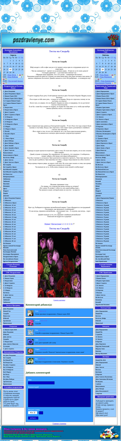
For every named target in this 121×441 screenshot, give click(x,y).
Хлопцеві (99, 193)
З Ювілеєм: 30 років (102, 215)
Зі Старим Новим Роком (104, 101)
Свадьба (6, 313)
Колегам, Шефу (101, 157)
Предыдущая (56, 224)
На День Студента (9, 365)
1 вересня (99, 393)
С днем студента (8, 349)
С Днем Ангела (8, 160)
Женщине (6, 186)
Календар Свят (101, 254)
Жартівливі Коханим (102, 304)
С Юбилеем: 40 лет (9, 222)
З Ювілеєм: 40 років (102, 222)
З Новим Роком (101, 278)
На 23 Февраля (8, 369)
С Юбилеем (7, 200)
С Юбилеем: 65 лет (9, 234)
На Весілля (99, 164)
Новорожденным (8, 176)
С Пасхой (6, 131)
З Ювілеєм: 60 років (102, 231)
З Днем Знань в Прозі (103, 148)
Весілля (98, 316)
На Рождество (7, 362)
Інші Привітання (101, 261)
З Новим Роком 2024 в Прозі (105, 98)
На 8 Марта (7, 372)
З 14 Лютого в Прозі (102, 119)
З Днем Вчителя (101, 150)
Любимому (6, 179)
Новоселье (6, 316)
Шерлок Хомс (100, 349)
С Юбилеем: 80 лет (9, 241)
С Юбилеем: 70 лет (9, 236)
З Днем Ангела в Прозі (103, 162)
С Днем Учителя (8, 150)
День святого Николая (10, 344)
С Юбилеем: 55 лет (9, 229)
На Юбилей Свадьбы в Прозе (13, 172)
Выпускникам (8, 153)
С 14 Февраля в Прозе (10, 119)
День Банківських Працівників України (104, 82)
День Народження (102, 311)
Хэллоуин (6, 346)
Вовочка (98, 351)
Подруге (6, 191)
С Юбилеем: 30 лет (9, 215)
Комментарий (33, 387)
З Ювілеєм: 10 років (102, 205)
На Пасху (6, 292)
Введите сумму (34, 410)
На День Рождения (9, 355)
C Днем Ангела (8, 295)
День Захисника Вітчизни (104, 379)
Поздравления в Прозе (10, 256)
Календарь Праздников (11, 254)
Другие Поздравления (10, 261)
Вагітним (99, 372)
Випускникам (100, 153)
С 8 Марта (6, 126)
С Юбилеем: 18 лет (9, 207)
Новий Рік (99, 313)
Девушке (6, 195)
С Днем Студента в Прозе (11, 114)
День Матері (100, 389)
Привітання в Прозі (102, 256)
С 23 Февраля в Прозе (10, 124)
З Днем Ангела (100, 160)
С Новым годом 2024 (10, 329)
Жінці (97, 186)
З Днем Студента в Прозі (104, 114)
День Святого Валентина (104, 377)
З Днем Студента (101, 112)
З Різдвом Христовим (103, 107)
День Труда (11, 75)
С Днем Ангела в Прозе (11, 162)
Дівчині (98, 195)
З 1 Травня (99, 136)
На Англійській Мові (103, 259)
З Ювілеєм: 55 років (102, 229)
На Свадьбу (7, 164)
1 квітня (98, 384)
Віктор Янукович (101, 353)
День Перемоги (106, 77)
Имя (29, 380)
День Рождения (8, 309)
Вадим (5, 270)
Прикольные (7, 323)
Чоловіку (99, 184)
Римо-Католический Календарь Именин (10, 251)
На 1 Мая (6, 377)
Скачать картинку (59, 300)
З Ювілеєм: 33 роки (102, 217)
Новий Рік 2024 (101, 360)
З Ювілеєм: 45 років (102, 224)
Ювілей (98, 321)
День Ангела (100, 367)
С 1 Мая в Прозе (8, 138)
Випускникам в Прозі (103, 155)
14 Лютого (99, 337)
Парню (5, 193)
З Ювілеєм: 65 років (102, 234)
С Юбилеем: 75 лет (9, 238)
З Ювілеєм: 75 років (102, 238)
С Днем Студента (9, 112)
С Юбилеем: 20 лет (9, 210)
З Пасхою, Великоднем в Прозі (106, 133)
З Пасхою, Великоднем (103, 131)
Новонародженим (101, 176)
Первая (47, 224)
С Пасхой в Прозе (9, 133)
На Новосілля (100, 174)
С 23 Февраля (7, 122)
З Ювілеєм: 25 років (102, 212)
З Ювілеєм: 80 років (102, 241)
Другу (5, 188)
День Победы (12, 77)
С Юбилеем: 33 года (10, 217)
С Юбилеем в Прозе (9, 203)
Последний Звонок (15, 81)
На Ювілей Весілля (102, 169)
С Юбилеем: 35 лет (9, 219)
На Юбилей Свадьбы (10, 169)
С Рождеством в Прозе (10, 110)
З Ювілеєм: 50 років (102, 226)
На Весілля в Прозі (102, 167)
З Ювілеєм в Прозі (102, 203)
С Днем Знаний (8, 145)
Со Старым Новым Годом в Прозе (12, 104)
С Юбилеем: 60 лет (9, 231)
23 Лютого (99, 339)
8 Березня (99, 341)
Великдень (99, 381)
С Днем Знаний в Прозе (11, 148)
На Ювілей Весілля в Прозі (105, 172)
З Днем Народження (102, 91)
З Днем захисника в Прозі (104, 124)
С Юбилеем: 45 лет (9, 224)
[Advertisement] (60, 17)
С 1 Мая (6, 136)
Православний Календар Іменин (104, 246)
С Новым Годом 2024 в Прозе (13, 98)
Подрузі (98, 191)
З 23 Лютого (100, 288)
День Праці (104, 75)
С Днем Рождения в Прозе (12, 93)
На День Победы (8, 379)
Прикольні (99, 323)
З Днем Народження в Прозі (105, 93)
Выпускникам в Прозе (10, 155)
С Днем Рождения (9, 91)
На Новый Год (8, 360)
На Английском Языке (10, 259)
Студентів (99, 334)
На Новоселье (7, 174)
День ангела (7, 337)
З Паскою (99, 292)
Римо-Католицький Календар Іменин (105, 251)
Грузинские (7, 321)
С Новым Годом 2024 (10, 96)
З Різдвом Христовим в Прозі (105, 110)
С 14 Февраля (7, 117)
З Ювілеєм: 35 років (102, 219)
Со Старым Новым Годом (11, 101)
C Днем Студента (9, 283)
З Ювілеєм (99, 200)
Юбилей (6, 318)
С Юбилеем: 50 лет (9, 226)
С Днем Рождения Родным (12, 198)
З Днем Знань (100, 145)
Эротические (7, 381)
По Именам (7, 243)
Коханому (99, 179)
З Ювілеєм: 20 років (102, 210)
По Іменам (99, 243)
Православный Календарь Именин (12, 246)
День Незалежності (102, 391)
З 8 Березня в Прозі (102, 129)
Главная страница (59, 424)
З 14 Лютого (100, 117)
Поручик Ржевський (102, 346)
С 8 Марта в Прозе (9, 129)
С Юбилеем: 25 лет (9, 212)
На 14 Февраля (8, 367)
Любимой (6, 181)
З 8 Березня (99, 126)
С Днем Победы (8, 141)
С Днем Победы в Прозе (11, 143)
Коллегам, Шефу (8, 157)
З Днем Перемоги (101, 141)
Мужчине (6, 184)
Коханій (98, 181)
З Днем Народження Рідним (105, 198)
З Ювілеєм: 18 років (102, 207)
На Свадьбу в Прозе (9, 167)
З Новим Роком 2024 (102, 96)
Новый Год (6, 311)
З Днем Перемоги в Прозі (104, 143)
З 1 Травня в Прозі (102, 138)
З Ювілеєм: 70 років (102, 236)
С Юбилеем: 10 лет (9, 205)
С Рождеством (8, 107)
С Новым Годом (8, 278)
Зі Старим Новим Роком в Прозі (104, 104)
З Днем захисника (101, 122)
